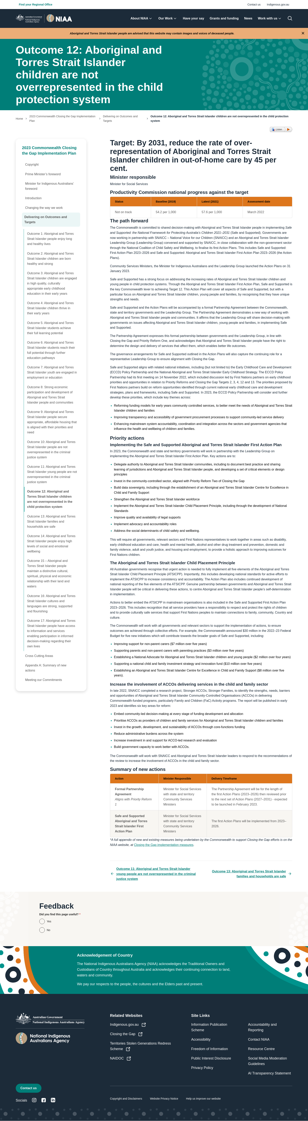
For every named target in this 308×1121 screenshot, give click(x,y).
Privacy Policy (202, 1068)
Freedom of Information (209, 1049)
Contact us (254, 4)
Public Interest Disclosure (211, 1058)
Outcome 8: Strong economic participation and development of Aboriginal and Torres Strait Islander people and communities (50, 394)
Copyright (31, 164)
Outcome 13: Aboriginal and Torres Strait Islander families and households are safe (51, 521)
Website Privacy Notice (164, 1098)
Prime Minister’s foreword (43, 174)
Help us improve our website (203, 1098)
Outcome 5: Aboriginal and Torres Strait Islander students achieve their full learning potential (50, 328)
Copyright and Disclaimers (126, 1098)
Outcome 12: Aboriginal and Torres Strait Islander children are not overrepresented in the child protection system (49, 499)
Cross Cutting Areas (39, 656)
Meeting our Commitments (43, 680)
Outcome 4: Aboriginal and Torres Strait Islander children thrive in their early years (50, 308)
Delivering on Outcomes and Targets (120, 118)
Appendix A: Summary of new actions (45, 668)
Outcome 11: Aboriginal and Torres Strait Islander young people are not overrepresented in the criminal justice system (52, 474)
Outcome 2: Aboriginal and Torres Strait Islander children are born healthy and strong (50, 258)
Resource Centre (261, 1049)
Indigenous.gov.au (278, 4)
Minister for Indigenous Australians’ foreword (49, 186)
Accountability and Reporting (262, 1027)
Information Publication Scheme (209, 1027)
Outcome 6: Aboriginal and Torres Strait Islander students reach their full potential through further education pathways (51, 350)
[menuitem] (142, 18)
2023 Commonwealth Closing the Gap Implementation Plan (62, 118)
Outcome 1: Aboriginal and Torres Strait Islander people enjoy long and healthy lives (50, 239)
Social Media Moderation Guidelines (267, 1061)
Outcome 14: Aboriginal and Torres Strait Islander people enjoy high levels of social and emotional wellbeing (51, 543)
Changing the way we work (44, 207)
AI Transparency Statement (269, 1073)
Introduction (33, 198)
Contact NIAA (259, 1039)
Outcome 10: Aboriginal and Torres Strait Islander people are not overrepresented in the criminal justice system (51, 449)
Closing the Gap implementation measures (163, 845)
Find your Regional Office (35, 4)
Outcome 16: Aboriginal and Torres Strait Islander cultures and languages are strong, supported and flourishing (51, 603)
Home (19, 118)
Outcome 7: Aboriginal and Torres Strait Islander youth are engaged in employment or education (52, 372)
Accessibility (200, 1039)
